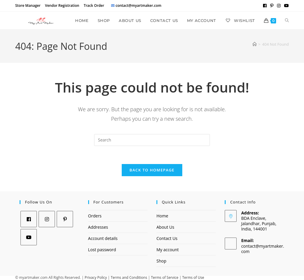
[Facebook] (28, 219)
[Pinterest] (65, 219)
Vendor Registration (62, 5)
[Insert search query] (152, 140)
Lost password (102, 249)
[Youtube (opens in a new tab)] (285, 6)
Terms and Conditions (129, 277)
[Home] (254, 44)
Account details (103, 238)
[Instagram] (47, 219)
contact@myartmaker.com (262, 248)
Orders (95, 216)
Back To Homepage (151, 170)
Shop (161, 261)
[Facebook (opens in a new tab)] (264, 6)
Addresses (98, 227)
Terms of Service (164, 277)
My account (167, 249)
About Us (165, 227)
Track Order (94, 5)
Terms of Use (193, 277)
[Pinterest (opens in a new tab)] (271, 6)
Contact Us (167, 238)
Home (162, 216)
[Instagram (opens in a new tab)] (278, 6)
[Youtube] (28, 237)
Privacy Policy (96, 277)
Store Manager (27, 5)
